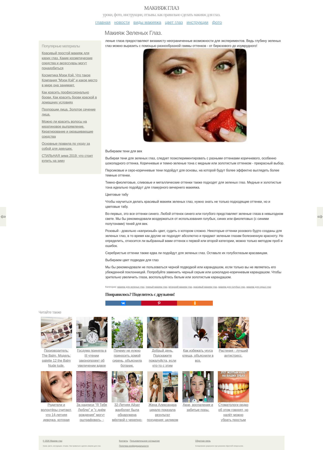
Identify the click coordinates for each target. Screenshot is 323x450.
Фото (217, 22)
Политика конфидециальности (134, 446)
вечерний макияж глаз (180, 287)
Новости (122, 22)
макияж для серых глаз (258, 287)
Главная (102, 22)
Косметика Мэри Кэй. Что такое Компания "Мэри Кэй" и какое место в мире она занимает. (69, 80)
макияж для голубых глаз (231, 287)
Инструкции (197, 22)
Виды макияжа (147, 22)
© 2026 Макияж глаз (52, 441)
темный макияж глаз (156, 287)
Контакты (123, 441)
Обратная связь (203, 441)
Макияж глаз (161, 8)
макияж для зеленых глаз (130, 287)
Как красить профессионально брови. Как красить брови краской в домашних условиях (69, 97)
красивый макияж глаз (205, 287)
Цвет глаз (174, 22)
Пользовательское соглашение (145, 441)
